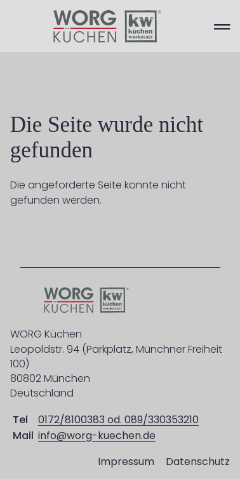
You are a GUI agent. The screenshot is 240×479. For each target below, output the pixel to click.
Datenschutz (198, 461)
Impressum (126, 461)
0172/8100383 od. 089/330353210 (118, 419)
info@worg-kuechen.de (97, 435)
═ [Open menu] (222, 26)
